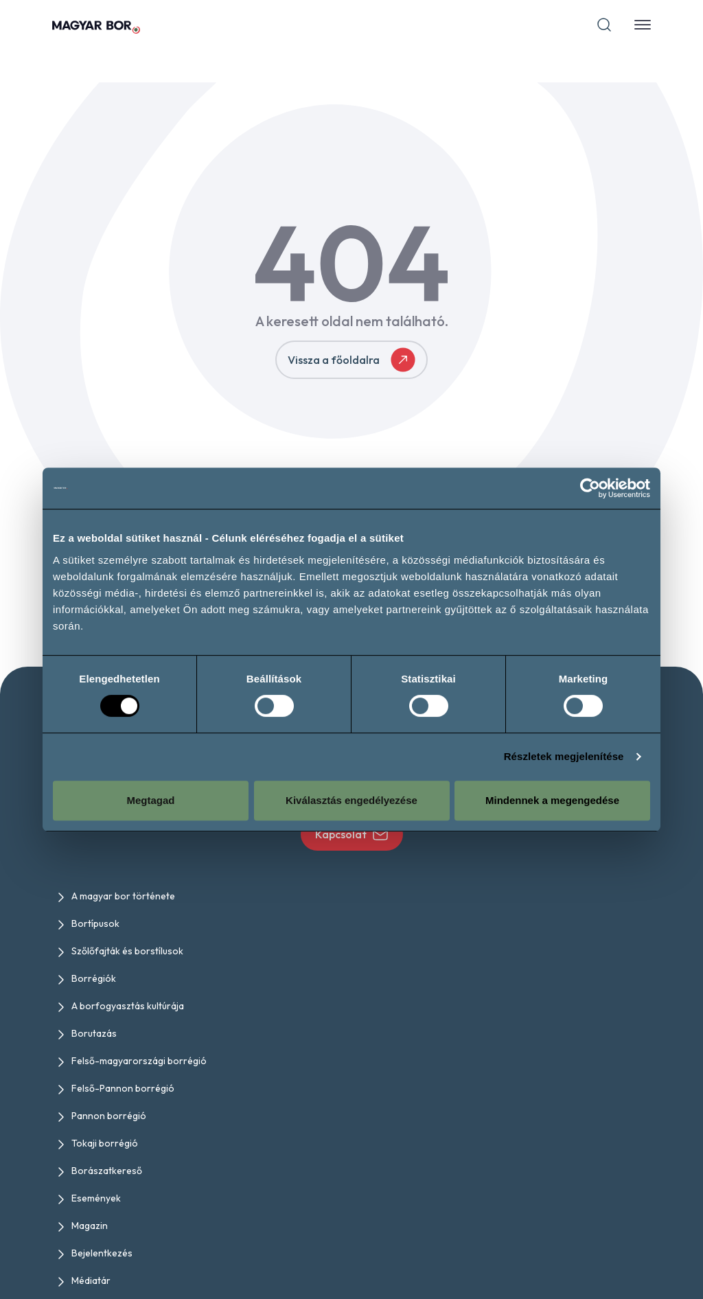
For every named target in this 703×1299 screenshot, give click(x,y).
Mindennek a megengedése (552, 800)
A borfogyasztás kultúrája (127, 1006)
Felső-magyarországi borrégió (139, 1061)
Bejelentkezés (101, 1253)
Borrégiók (93, 978)
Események (96, 1198)
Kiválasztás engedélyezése (351, 800)
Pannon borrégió (108, 1116)
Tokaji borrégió (104, 1143)
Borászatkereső (106, 1170)
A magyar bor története (123, 896)
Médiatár (91, 1280)
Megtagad (150, 800)
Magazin (89, 1225)
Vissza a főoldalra (351, 359)
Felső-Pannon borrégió (122, 1088)
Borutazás (94, 1033)
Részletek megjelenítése (564, 756)
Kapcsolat (352, 834)
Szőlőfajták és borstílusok (127, 951)
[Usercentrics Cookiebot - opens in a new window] (590, 488)
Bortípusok (95, 923)
